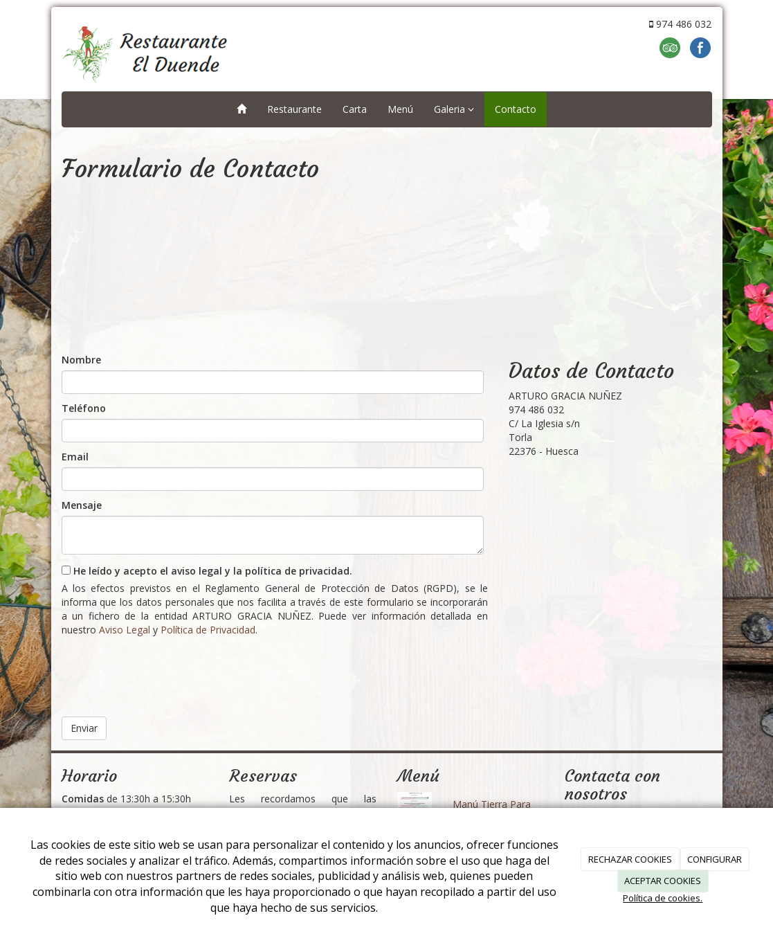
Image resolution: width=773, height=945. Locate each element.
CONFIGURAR (714, 859)
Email (75, 456)
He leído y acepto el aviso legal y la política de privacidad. (207, 570)
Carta (355, 109)
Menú (400, 109)
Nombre (81, 359)
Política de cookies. (662, 898)
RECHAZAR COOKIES (630, 859)
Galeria (454, 109)
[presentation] (167, 672)
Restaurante (294, 109)
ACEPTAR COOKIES (662, 880)
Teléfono (84, 408)
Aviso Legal (124, 629)
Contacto (515, 109)
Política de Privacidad (208, 629)
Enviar (84, 728)
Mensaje (82, 505)
